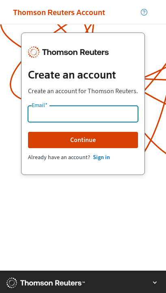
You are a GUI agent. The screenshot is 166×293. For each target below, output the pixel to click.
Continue (83, 140)
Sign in (101, 157)
